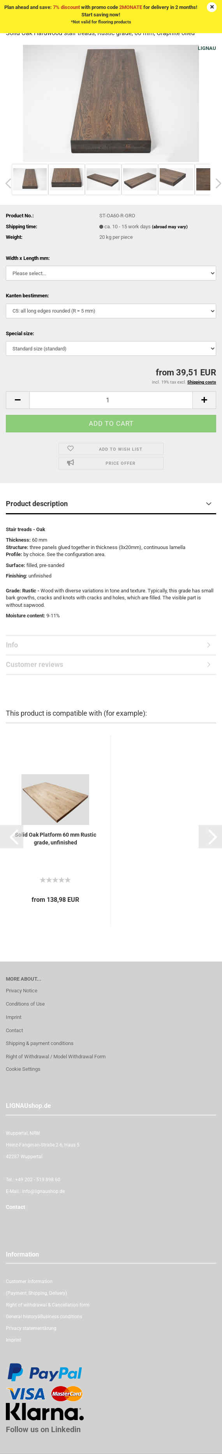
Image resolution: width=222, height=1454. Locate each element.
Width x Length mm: (28, 258)
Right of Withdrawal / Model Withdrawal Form (56, 1056)
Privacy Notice (21, 991)
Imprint (13, 1017)
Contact (14, 1030)
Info (12, 645)
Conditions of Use (25, 1004)
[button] (11, 836)
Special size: (20, 333)
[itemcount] (111, 400)
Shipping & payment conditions (40, 1043)
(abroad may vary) (170, 226)
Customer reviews (34, 664)
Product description (37, 503)
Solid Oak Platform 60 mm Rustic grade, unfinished (55, 839)
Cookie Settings (23, 1069)
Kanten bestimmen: (27, 296)
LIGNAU (207, 48)
